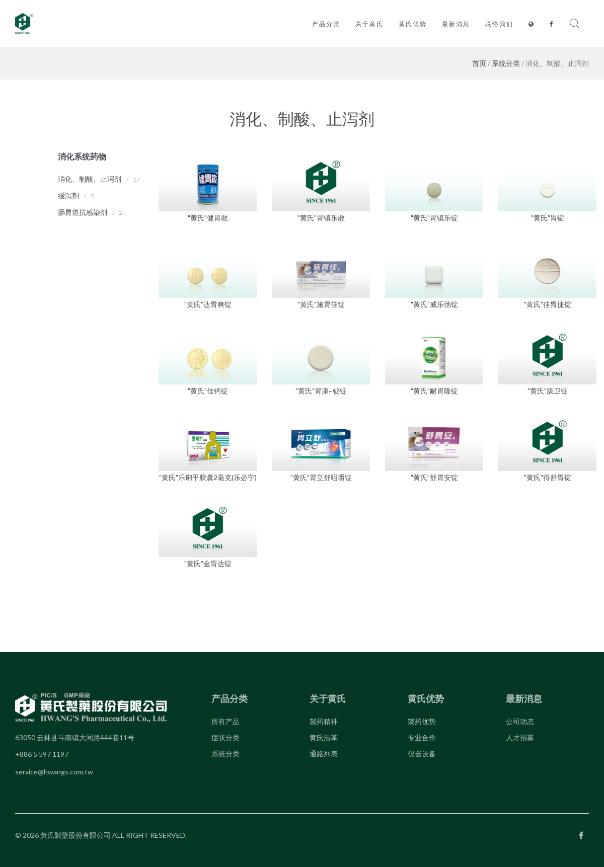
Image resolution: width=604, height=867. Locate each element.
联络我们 (499, 24)
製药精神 (324, 721)
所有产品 (225, 721)
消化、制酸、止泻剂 (89, 179)
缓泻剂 (68, 195)
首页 (479, 63)
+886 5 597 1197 (41, 754)
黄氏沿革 (324, 737)
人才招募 (520, 737)
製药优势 (422, 721)
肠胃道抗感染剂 (82, 212)
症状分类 (225, 737)
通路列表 (324, 753)
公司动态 (520, 721)
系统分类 (506, 63)
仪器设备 (422, 753)
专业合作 (422, 737)
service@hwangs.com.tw (54, 771)
